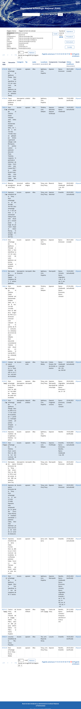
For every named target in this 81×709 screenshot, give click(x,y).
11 (56, 54)
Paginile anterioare (48, 54)
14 (61, 54)
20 (73, 54)
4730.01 (4, 576)
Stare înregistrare (12, 48)
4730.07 (4, 400)
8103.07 (4, 183)
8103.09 (4, 485)
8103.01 (4, 381)
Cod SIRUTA (12, 38)
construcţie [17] (35, 46)
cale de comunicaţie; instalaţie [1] (35, 40)
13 (59, 54)
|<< (4, 55)
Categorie (20, 62)
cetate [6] (35, 45)
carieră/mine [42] (35, 43)
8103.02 (4, 462)
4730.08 (4, 69)
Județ (12, 40)
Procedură (69, 37)
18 (69, 54)
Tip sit (12, 35)
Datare (12, 46)
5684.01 (4, 362)
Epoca (12, 45)
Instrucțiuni (69, 42)
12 (58, 54)
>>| (16, 55)
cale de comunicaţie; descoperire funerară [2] (35, 38)
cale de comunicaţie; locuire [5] (35, 41)
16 (65, 54)
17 (67, 54)
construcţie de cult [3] (35, 48)
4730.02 (4, 271)
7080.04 (4, 286)
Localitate (12, 43)
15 (63, 54)
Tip (26, 62)
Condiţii (69, 47)
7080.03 (4, 107)
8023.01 (4, 609)
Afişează (78, 69)
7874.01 (4, 539)
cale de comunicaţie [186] (35, 36)
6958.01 (4, 637)
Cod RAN (45, 14)
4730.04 (4, 98)
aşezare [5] (35, 35)
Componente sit (12, 36)
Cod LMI (53, 14)
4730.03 (4, 432)
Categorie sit (12, 33)
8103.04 (4, 648)
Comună (12, 41)
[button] (78, 3)
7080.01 (4, 443)
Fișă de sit (70, 31)
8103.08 (4, 192)
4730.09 (4, 240)
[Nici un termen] (35, 33)
